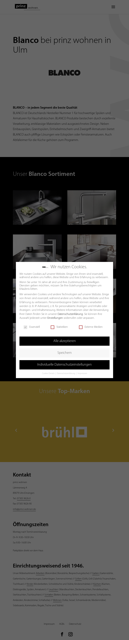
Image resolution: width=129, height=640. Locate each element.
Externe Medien (91, 327)
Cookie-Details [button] (48, 373)
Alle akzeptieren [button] (64, 341)
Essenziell (32, 327)
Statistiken (59, 327)
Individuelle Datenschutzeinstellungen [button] (64, 364)
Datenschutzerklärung (70, 314)
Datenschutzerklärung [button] (66, 373)
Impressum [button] (82, 373)
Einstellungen (55, 317)
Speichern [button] (64, 352)
